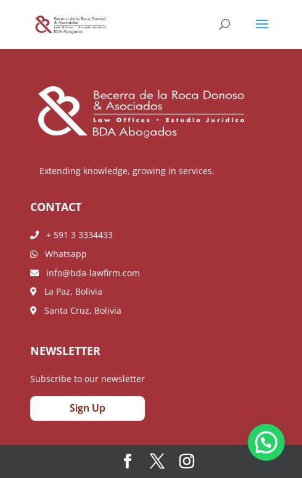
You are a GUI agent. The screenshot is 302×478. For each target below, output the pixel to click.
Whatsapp (58, 254)
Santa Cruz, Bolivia (75, 310)
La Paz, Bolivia (66, 291)
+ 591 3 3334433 (71, 235)
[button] (266, 442)
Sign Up (87, 408)
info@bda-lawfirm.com (85, 273)
